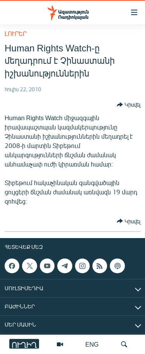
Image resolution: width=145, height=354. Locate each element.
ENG (92, 344)
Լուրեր (16, 33)
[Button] (128, 104)
